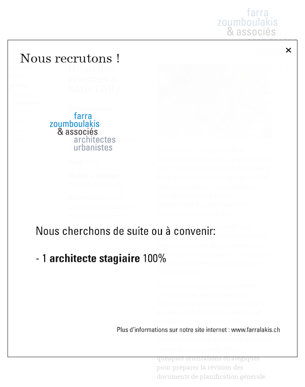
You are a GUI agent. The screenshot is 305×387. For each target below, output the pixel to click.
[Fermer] (288, 50)
